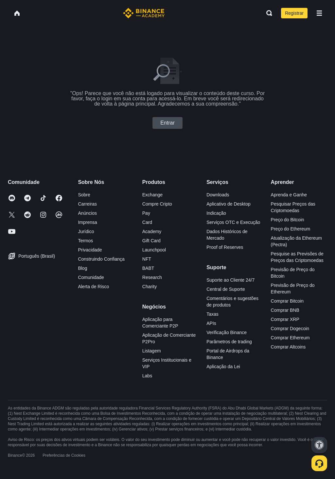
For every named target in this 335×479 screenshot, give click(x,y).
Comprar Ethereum (290, 337)
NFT (146, 259)
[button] (319, 13)
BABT (148, 268)
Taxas (212, 314)
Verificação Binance (226, 332)
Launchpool (154, 249)
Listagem (151, 350)
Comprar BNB (285, 310)
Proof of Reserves (224, 247)
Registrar (294, 13)
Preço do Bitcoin (287, 219)
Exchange (152, 194)
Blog (82, 268)
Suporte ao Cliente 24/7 (230, 280)
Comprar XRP (285, 319)
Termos (85, 240)
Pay (146, 213)
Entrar (167, 123)
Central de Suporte (225, 289)
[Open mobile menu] (319, 13)
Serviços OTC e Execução (233, 222)
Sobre (84, 194)
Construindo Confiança (101, 259)
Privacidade (90, 249)
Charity (149, 286)
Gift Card (151, 240)
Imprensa (87, 222)
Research (152, 277)
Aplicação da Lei (223, 366)
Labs (147, 375)
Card (147, 222)
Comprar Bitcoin (287, 301)
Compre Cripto (157, 204)
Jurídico (86, 231)
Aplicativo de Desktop (228, 204)
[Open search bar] (267, 13)
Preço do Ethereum (290, 228)
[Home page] (144, 13)
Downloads (217, 194)
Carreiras (87, 204)
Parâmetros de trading (229, 341)
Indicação (216, 213)
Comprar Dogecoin (290, 328)
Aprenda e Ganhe (289, 194)
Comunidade (91, 277)
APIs (211, 323)
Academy (151, 231)
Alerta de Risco (93, 286)
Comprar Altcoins (288, 346)
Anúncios (87, 213)
